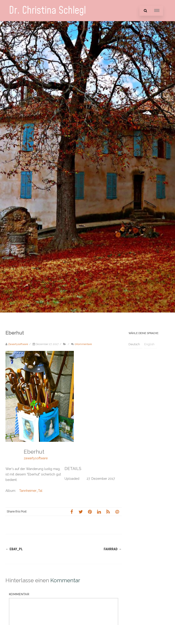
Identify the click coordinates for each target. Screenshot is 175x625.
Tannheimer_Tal (30, 490)
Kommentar (19, 594)
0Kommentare (83, 344)
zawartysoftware (36, 458)
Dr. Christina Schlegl (47, 10)
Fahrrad (113, 549)
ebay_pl (14, 549)
